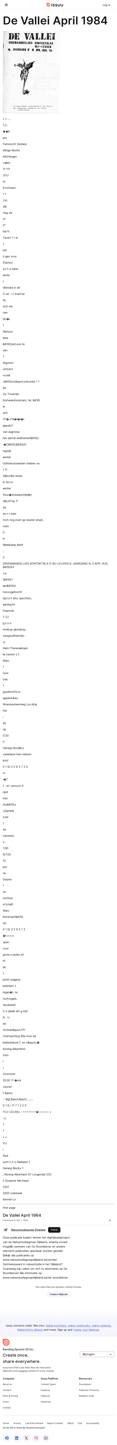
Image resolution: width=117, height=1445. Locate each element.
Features (45, 1390)
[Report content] (110, 1221)
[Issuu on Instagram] (36, 1438)
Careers (7, 1390)
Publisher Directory (89, 1390)
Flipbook (45, 1396)
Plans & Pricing (10, 1396)
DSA (80, 1423)
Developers (85, 1384)
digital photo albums (30, 1329)
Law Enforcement (34, 1423)
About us (7, 1384)
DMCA (70, 1423)
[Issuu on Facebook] (7, 1438)
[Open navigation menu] (6, 4)
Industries (46, 1401)
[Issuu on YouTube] (46, 1438)
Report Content (55, 1423)
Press (6, 1401)
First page (9, 1207)
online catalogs (101, 1325)
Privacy (17, 1423)
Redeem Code (86, 1396)
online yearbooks (79, 1325)
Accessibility (92, 1423)
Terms (6, 1423)
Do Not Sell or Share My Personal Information (24, 1428)
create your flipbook (86, 1329)
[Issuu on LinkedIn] (16, 1438)
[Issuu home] (55, 5)
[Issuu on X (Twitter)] (26, 1438)
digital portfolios (56, 1325)
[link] (106, 4)
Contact (7, 1407)
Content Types (48, 1384)
